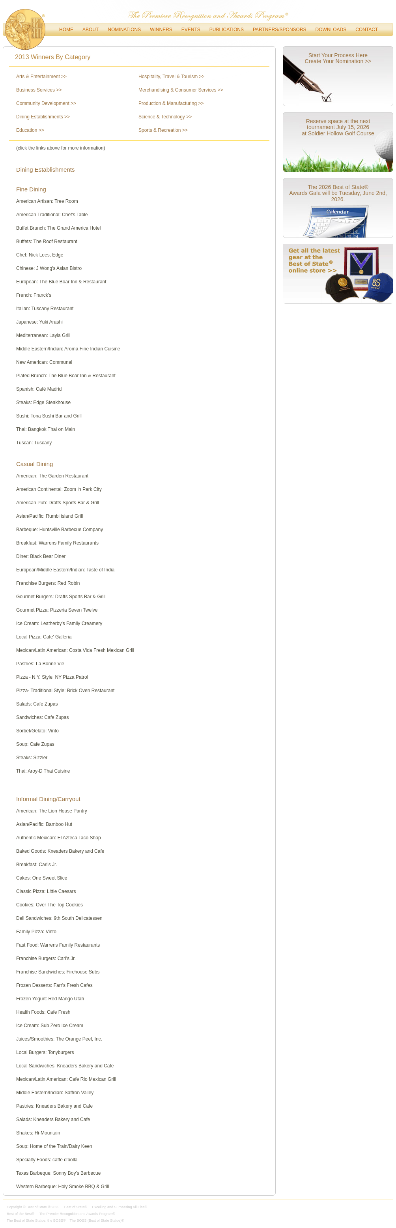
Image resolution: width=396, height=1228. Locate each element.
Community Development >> (46, 103)
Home (66, 29)
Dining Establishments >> (43, 117)
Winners (161, 29)
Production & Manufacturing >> (171, 103)
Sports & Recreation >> (163, 130)
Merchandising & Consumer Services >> (180, 90)
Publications (226, 29)
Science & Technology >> (165, 117)
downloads (331, 29)
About (90, 29)
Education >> (30, 130)
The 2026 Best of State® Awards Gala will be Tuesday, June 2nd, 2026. (338, 193)
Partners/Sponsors (279, 29)
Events (190, 29)
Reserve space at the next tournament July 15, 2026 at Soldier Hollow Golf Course (338, 127)
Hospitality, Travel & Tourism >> (171, 76)
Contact (366, 29)
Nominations (124, 29)
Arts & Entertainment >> (41, 76)
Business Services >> (39, 90)
